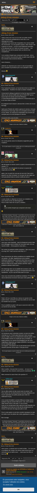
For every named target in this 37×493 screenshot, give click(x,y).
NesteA (3, 24)
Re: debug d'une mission (10, 83)
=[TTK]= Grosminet (21, 471)
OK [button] (18, 489)
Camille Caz (8, 128)
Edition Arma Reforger (17, 474)
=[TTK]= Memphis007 (10, 75)
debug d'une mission (10, 17)
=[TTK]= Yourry (9, 186)
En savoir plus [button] (8, 484)
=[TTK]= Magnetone (9, 152)
